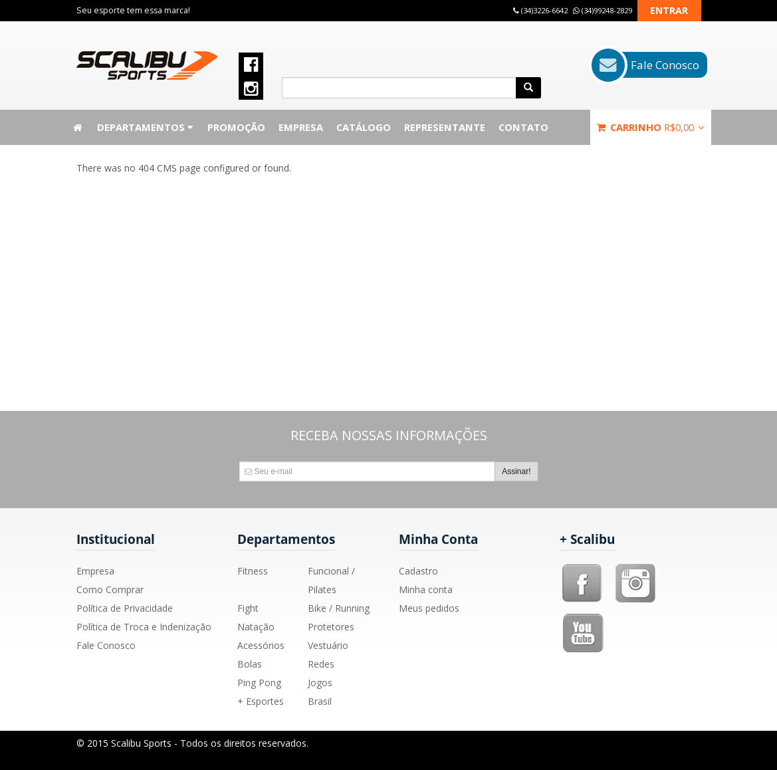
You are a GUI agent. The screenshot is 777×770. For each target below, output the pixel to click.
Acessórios (260, 645)
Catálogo (363, 127)
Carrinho (651, 127)
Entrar (669, 10)
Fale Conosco (106, 645)
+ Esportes (260, 701)
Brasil (320, 701)
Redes (321, 664)
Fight (248, 608)
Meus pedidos (429, 608)
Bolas (249, 664)
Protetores (331, 626)
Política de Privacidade (124, 608)
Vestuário (328, 645)
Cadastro (418, 571)
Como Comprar (110, 589)
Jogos (320, 682)
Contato (523, 127)
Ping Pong (259, 682)
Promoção (236, 127)
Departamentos (145, 127)
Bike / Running (339, 608)
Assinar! (516, 471)
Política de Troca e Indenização (143, 626)
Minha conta (426, 589)
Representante (444, 127)
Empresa (300, 127)
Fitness (252, 571)
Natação (256, 626)
